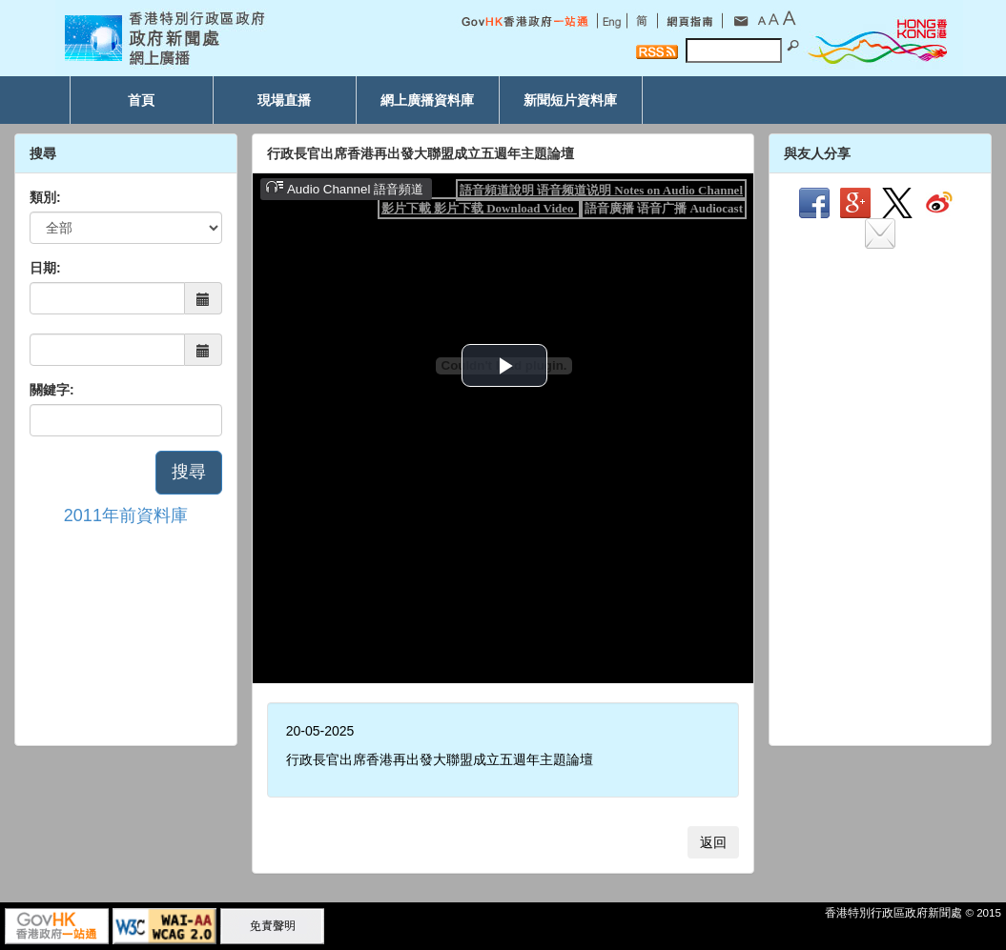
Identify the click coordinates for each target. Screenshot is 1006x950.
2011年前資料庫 (126, 515)
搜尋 (189, 471)
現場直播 (284, 100)
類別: (45, 197)
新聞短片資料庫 (570, 100)
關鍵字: (52, 389)
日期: (45, 267)
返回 (713, 842)
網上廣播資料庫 (427, 100)
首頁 (141, 100)
